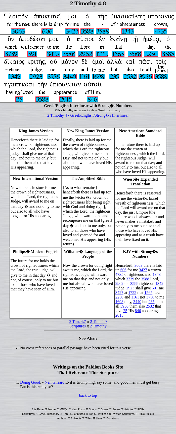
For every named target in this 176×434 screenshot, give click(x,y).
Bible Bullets (146, 413)
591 (155, 288)
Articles (129, 409)
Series (116, 409)
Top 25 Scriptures (74, 413)
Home (52, 409)
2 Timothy (98, 326)
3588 (145, 279)
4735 (119, 274)
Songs (93, 409)
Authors (62, 418)
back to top (88, 395)
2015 (119, 315)
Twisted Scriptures (123, 413)
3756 (150, 297)
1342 (159, 283)
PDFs (141, 409)
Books (105, 409)
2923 (130, 288)
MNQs (63, 409)
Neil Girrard (54, 382)
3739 (130, 279)
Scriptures (77, 326)
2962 (119, 283)
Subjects (76, 418)
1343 (157, 274)
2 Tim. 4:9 (98, 321)
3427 (143, 270)
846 (138, 311)
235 (152, 301)
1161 (135, 297)
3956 (124, 306)
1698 (119, 301)
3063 (139, 265)
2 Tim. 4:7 (77, 321)
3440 (137, 301)
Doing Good (30, 382)
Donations (112, 418)
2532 (150, 306)
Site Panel (38, 409)
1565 (148, 292)
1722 (132, 292)
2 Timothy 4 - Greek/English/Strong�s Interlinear (88, 115)
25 (125, 311)
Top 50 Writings (98, 413)
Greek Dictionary (49, 413)
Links (99, 418)
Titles (88, 418)
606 (123, 270)
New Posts (78, 409)
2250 (119, 297)
